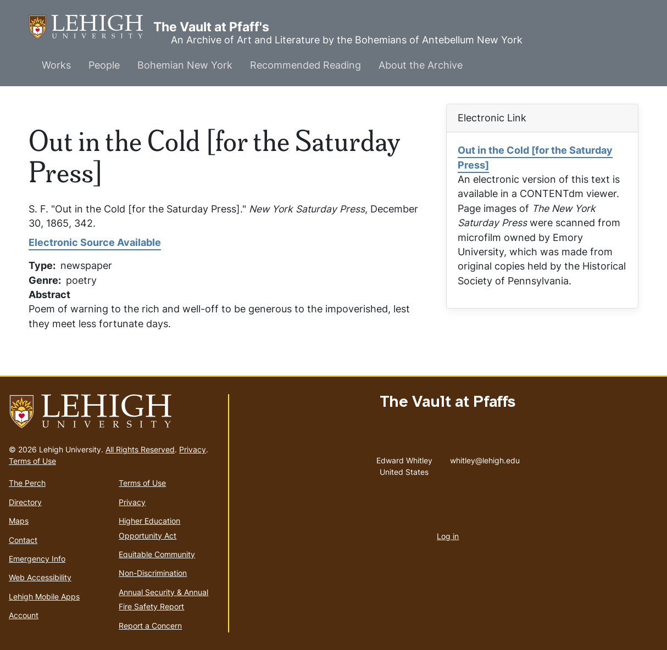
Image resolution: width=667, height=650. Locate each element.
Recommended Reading (305, 65)
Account (23, 615)
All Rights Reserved (140, 449)
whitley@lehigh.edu (485, 458)
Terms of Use (32, 461)
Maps (19, 520)
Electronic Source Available (95, 242)
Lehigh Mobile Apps (44, 596)
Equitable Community (157, 554)
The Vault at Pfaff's (91, 27)
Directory (25, 502)
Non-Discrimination (153, 573)
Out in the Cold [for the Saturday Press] (535, 157)
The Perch (27, 483)
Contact (23, 540)
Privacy (192, 449)
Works (56, 65)
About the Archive (421, 65)
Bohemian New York (184, 65)
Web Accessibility (40, 577)
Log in (448, 536)
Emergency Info (37, 558)
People (104, 65)
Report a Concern (150, 625)
